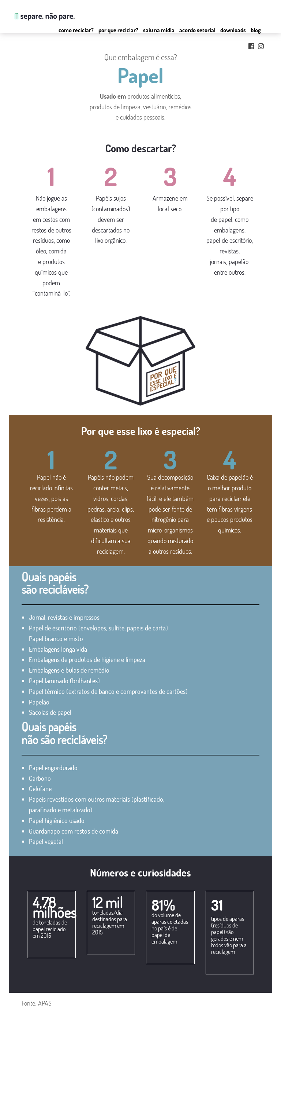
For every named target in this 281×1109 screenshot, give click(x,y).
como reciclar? (28, 1076)
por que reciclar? (30, 1085)
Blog (256, 30)
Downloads (233, 30)
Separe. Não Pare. (44, 16)
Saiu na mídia (159, 30)
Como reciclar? (76, 30)
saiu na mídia (27, 1094)
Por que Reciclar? (118, 30)
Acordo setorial (197, 30)
